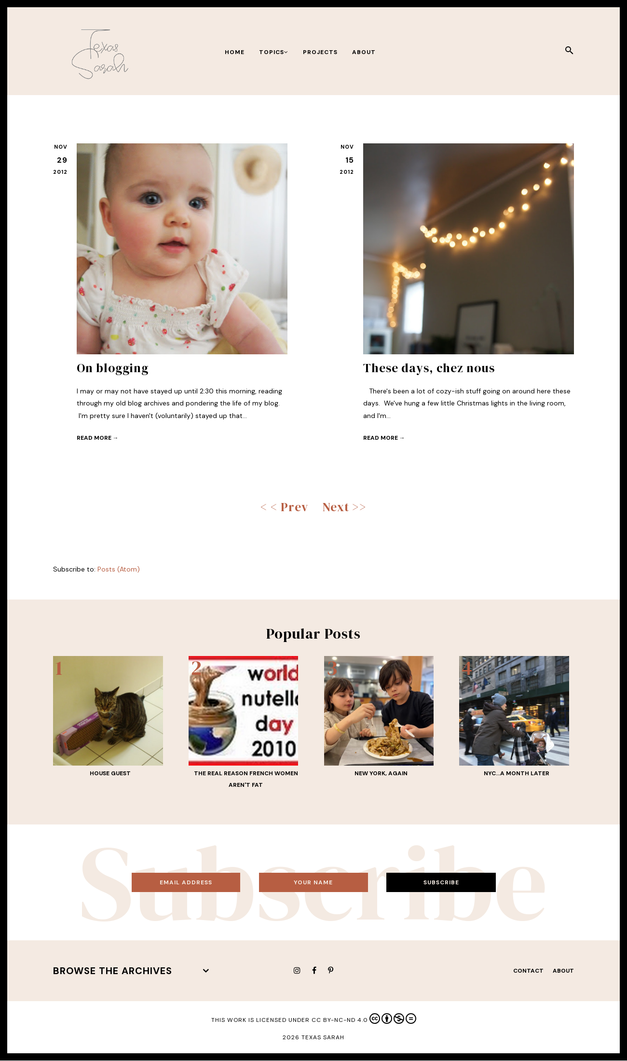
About (364, 52)
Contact (528, 971)
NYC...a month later (516, 773)
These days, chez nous (429, 368)
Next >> (345, 507)
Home (235, 52)
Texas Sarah (322, 1037)
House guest (110, 773)
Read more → (98, 438)
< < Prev (284, 507)
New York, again (381, 773)
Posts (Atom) (118, 569)
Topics (273, 52)
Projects (320, 52)
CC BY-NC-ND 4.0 (364, 1018)
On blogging (113, 368)
